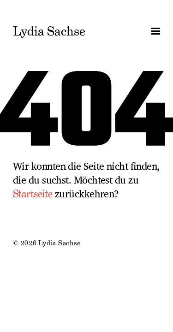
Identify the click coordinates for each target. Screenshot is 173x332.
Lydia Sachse (49, 31)
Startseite (33, 193)
